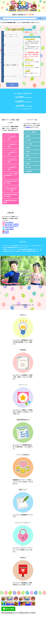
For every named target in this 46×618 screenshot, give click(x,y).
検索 (12, 84)
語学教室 (28, 155)
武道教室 (28, 147)
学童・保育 (28, 167)
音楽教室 (28, 136)
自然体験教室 (29, 171)
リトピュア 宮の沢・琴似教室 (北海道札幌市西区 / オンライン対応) (10, 175)
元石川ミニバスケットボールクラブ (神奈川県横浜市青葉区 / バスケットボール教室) (10, 188)
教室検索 (28, 127)
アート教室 (28, 159)
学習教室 (28, 151)
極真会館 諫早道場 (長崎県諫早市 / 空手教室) (10, 195)
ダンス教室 (28, 140)
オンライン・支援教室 (31, 132)
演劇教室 (28, 163)
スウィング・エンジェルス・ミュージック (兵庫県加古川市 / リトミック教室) (10, 137)
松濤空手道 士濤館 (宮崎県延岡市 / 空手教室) (10, 182)
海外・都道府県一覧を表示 (15, 29)
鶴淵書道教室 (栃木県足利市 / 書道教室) (10, 201)
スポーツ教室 (29, 143)
